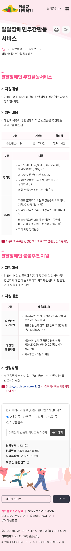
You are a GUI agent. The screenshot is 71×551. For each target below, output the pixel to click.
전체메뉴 (67, 8)
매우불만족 (16, 422)
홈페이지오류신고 (40, 515)
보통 (40, 416)
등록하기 (57, 432)
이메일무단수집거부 (13, 515)
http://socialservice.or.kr (22, 386)
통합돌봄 (17, 49)
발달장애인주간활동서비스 (17, 53)
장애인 (33, 49)
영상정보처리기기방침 (41, 511)
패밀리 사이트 (13, 499)
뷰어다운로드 (9, 520)
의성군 (26, 9)
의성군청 (52, 8)
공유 (66, 30)
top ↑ (61, 498)
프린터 (56, 30)
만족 (29, 416)
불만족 (53, 416)
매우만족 (15, 416)
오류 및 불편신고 (16, 462)
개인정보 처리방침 (12, 511)
